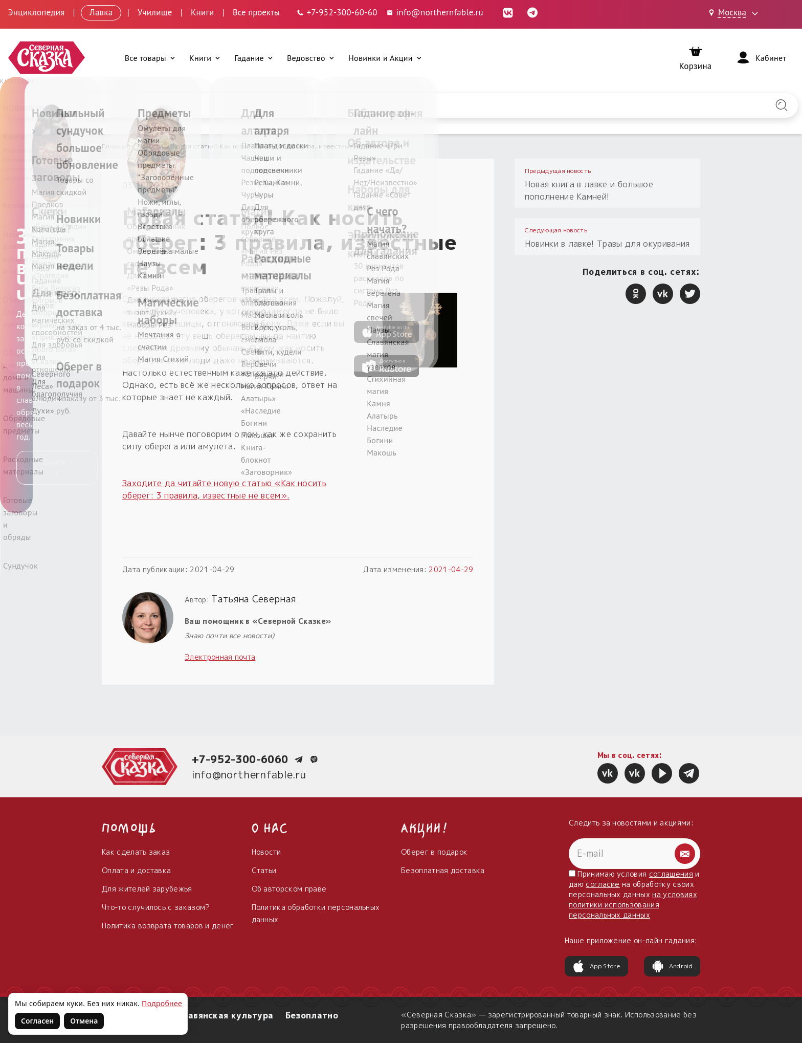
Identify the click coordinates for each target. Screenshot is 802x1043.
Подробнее (162, 1003)
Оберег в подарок (434, 852)
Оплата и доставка (136, 870)
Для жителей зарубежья (147, 889)
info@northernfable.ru (249, 774)
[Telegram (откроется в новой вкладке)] (532, 12)
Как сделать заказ (136, 852)
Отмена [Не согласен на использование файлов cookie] (84, 1021)
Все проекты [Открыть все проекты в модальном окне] (256, 12)
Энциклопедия (36, 12)
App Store (596, 966)
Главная (115, 146)
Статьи (264, 870)
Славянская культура (224, 1015)
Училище (155, 12)
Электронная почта (220, 657)
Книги (202, 12)
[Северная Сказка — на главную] (46, 58)
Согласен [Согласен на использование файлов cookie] (37, 1021)
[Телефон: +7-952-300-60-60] (337, 12)
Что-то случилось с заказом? (156, 907)
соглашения (671, 874)
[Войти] (760, 58)
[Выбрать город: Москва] (735, 13)
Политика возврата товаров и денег (168, 925)
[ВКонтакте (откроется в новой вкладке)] (508, 12)
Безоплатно (311, 1015)
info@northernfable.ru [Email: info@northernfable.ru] (434, 12)
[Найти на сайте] (781, 105)
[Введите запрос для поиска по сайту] (342, 105)
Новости (151, 146)
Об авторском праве (289, 889)
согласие (603, 884)
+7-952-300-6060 (240, 759)
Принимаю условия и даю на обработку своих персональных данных (634, 894)
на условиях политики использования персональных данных (633, 904)
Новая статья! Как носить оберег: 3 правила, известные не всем (276, 146)
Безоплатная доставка (442, 870)
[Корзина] (695, 58)
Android (672, 966)
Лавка (101, 12)
